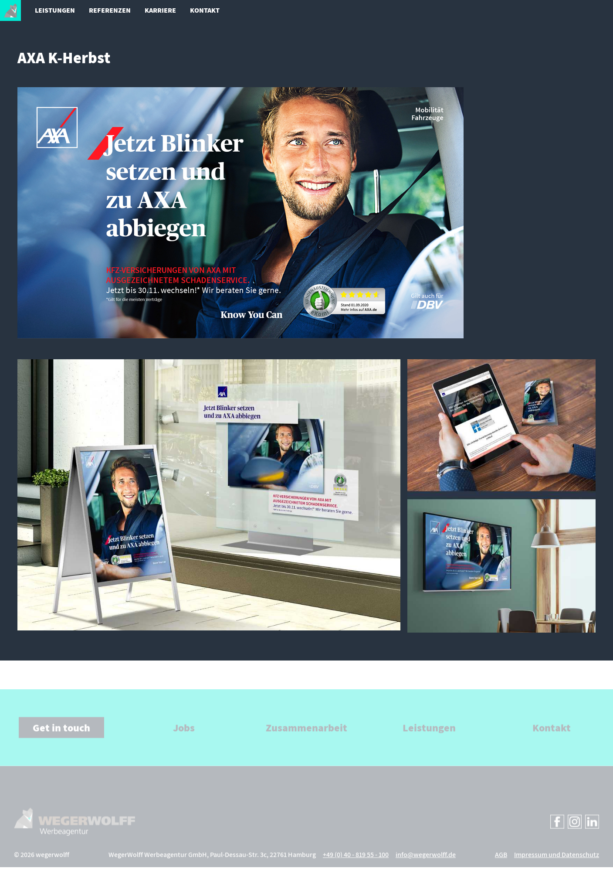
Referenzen (110, 10)
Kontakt (205, 10)
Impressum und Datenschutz (556, 861)
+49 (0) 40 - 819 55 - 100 (356, 861)
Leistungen (55, 10)
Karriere (160, 10)
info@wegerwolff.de (426, 861)
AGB (501, 861)
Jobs (184, 735)
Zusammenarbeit (306, 735)
